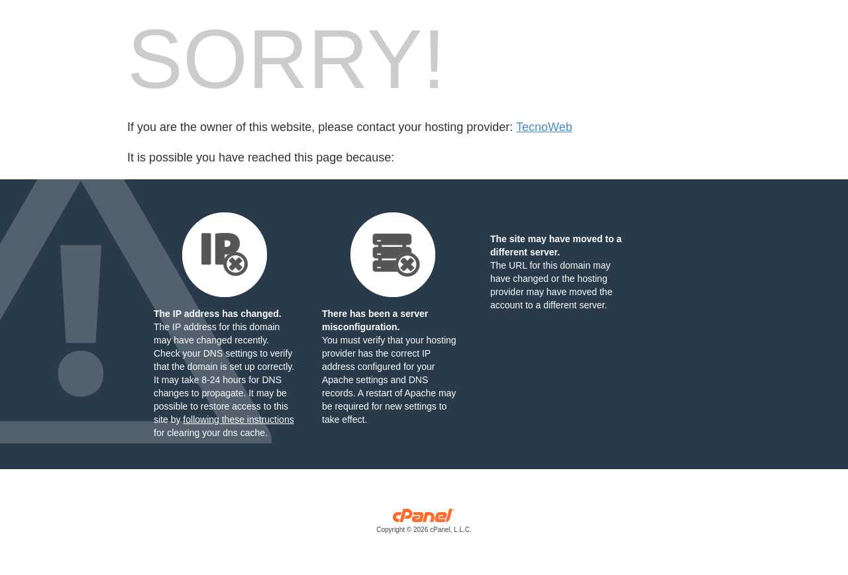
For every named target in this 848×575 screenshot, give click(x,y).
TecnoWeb (544, 127)
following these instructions (238, 419)
